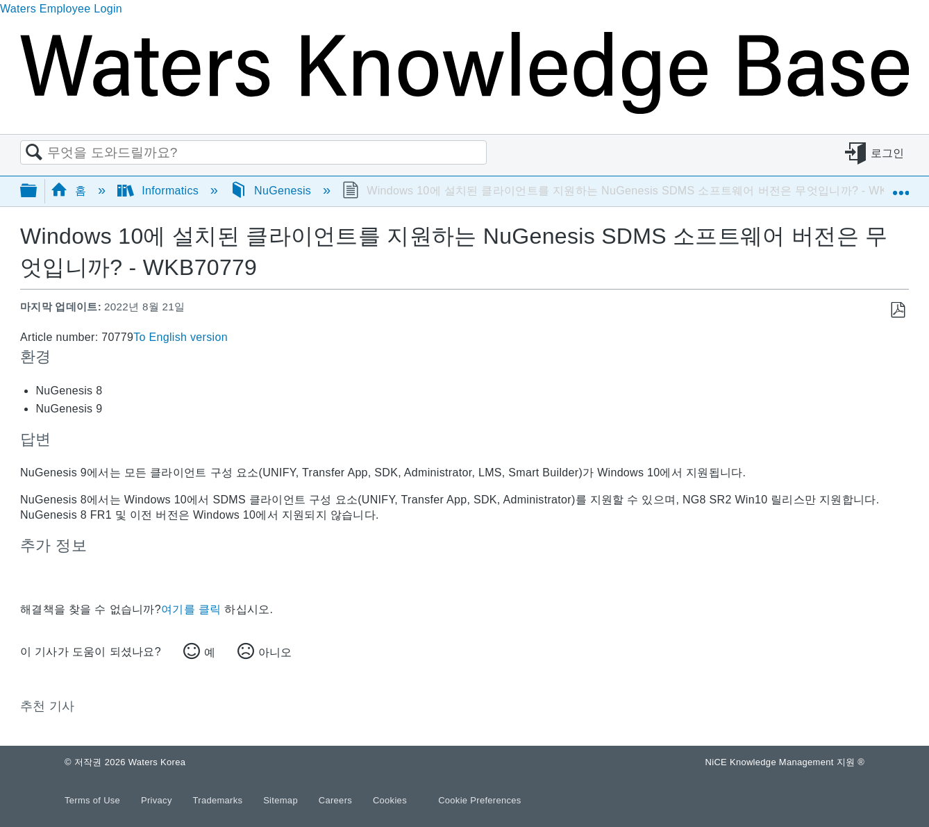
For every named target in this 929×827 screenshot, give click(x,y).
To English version (180, 337)
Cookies (390, 800)
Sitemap (282, 800)
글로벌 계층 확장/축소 (37, 191)
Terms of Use (94, 800)
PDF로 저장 (897, 310)
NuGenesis (272, 191)
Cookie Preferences (479, 800)
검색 (34, 153)
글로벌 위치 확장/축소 (900, 186)
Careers (337, 800)
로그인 (888, 153)
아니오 (275, 652)
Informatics (159, 191)
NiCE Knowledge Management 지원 (784, 762)
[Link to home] (464, 110)
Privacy (158, 800)
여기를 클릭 (191, 609)
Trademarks (219, 800)
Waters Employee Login (61, 9)
